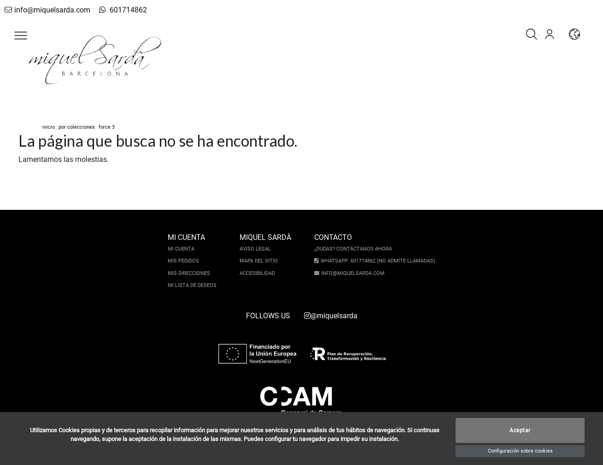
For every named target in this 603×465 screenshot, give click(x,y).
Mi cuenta (181, 249)
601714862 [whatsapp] (123, 10)
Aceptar (520, 430)
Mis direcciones (189, 273)
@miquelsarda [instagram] (330, 315)
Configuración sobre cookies (520, 451)
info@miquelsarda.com (47, 10)
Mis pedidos (183, 261)
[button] (21, 35)
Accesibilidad (257, 273)
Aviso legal (255, 249)
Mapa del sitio (259, 261)
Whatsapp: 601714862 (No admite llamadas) (378, 261)
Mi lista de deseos (192, 285)
